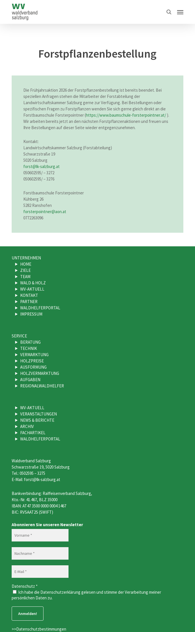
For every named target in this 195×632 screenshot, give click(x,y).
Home (25, 264)
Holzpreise (32, 361)
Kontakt (29, 295)
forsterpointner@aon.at (44, 211)
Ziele (25, 270)
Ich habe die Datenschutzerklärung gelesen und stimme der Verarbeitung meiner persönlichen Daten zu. (86, 594)
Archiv (27, 426)
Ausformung (33, 367)
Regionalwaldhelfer (42, 386)
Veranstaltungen (38, 414)
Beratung (30, 342)
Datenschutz (25, 586)
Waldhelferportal (40, 307)
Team (25, 276)
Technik (28, 348)
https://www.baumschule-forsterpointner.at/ (126, 115)
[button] (180, 12)
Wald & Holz (33, 282)
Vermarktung (34, 354)
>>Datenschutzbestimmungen (39, 629)
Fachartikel (32, 432)
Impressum (31, 314)
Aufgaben (30, 379)
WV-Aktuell (32, 289)
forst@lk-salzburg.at (41, 166)
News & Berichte (37, 420)
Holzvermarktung (39, 373)
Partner (29, 301)
